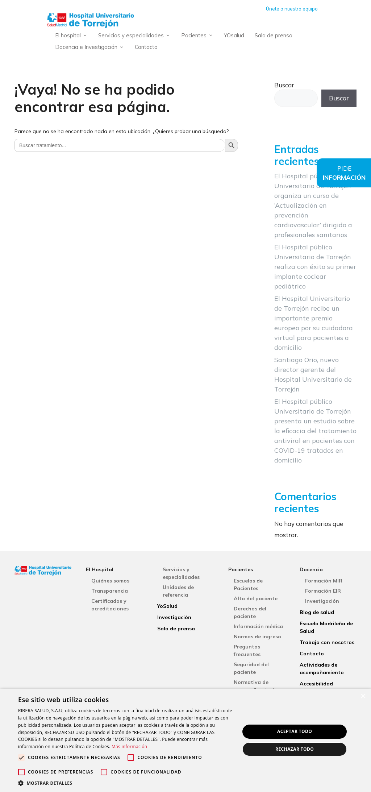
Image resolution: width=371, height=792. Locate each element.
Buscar (284, 85)
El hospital (72, 36)
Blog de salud (317, 612)
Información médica (258, 626)
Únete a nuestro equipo (292, 9)
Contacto (146, 46)
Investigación (174, 617)
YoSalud (167, 606)
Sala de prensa (273, 35)
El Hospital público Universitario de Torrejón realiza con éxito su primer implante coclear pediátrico (315, 266)
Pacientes (198, 36)
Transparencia (109, 591)
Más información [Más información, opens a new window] (129, 746)
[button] (125, 783)
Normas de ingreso (257, 636)
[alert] (185, 740)
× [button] (363, 696)
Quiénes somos (110, 580)
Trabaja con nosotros (327, 642)
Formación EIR (323, 591)
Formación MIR (323, 580)
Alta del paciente (256, 598)
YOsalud (234, 35)
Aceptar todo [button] (294, 731)
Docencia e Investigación (91, 47)
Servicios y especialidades (135, 36)
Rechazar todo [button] (294, 749)
